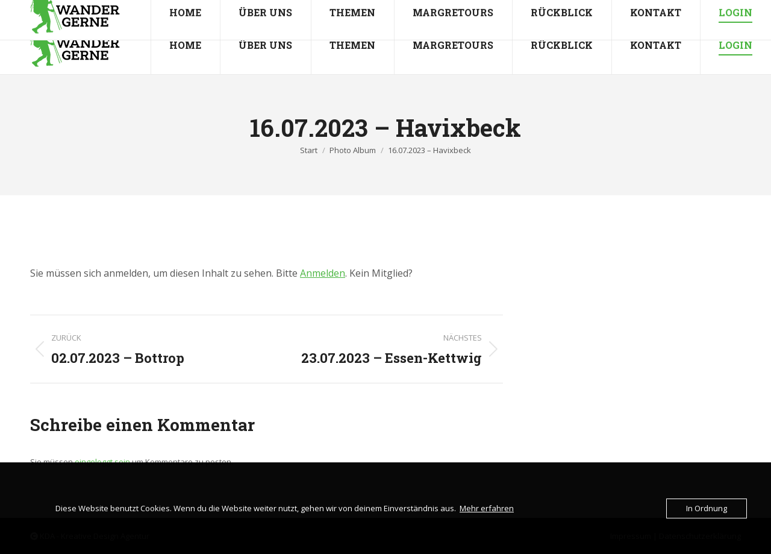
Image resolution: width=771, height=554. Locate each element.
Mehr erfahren (487, 508)
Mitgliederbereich (716, 8)
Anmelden (322, 273)
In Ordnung (706, 508)
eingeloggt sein (102, 461)
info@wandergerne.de (133, 8)
